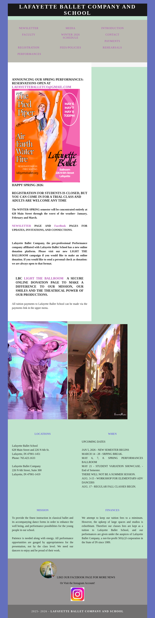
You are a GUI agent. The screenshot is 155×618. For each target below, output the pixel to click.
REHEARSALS (112, 47)
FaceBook (60, 225)
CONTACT (112, 34)
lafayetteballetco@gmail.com (41, 87)
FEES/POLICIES (70, 47)
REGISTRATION (28, 47)
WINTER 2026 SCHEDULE (70, 36)
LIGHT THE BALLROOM (44, 278)
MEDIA (70, 28)
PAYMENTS (112, 41)
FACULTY (28, 34)
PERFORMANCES (29, 54)
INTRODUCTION (112, 28)
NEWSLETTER (28, 28)
